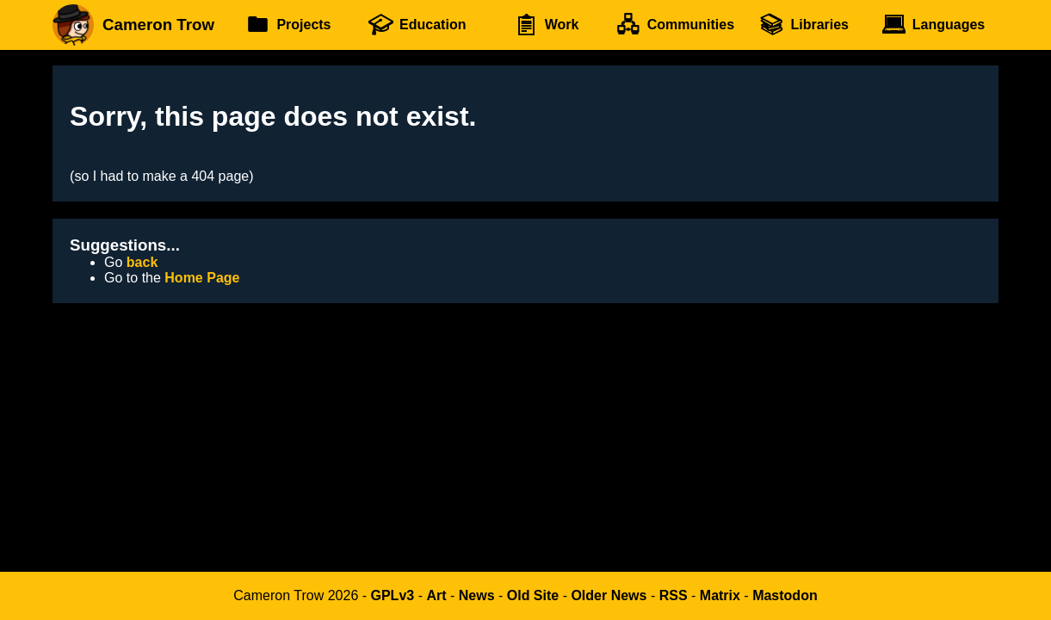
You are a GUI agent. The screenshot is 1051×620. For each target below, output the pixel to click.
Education (417, 25)
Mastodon (785, 595)
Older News (608, 595)
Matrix (720, 595)
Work (546, 25)
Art (436, 595)
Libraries (803, 25)
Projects (289, 25)
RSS (673, 595)
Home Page (201, 277)
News (477, 595)
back (142, 262)
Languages (933, 25)
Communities (675, 25)
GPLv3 (393, 595)
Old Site (533, 595)
